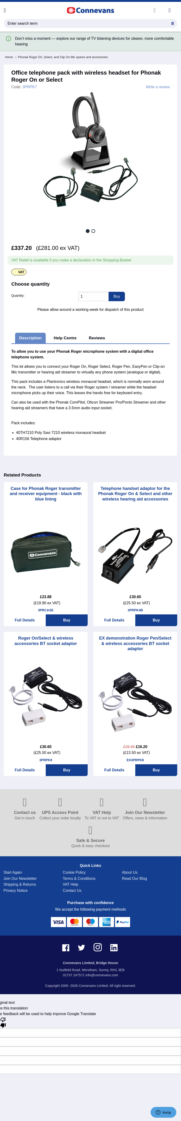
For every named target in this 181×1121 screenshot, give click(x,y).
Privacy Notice (16, 891)
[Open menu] (5, 10)
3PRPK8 (45, 760)
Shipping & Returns (20, 884)
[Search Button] (172, 23)
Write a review (158, 87)
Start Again (13, 872)
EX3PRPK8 (135, 760)
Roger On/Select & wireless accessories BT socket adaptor (45, 641)
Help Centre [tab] (65, 338)
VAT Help (70, 884)
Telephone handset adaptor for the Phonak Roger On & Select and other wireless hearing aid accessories (135, 493)
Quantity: (18, 295)
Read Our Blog (134, 879)
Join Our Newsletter (20, 879)
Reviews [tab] (97, 338)
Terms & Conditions (79, 879)
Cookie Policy (74, 872)
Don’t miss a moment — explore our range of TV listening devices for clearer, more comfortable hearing (94, 41)
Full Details (25, 620)
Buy (66, 620)
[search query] (90, 23)
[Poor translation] (3, 1022)
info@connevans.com (102, 975)
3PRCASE (45, 610)
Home (9, 57)
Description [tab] (30, 338)
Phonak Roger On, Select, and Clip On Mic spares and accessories (61, 57)
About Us (130, 872)
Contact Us (72, 891)
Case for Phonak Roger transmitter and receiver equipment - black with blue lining (46, 493)
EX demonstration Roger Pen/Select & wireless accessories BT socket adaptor (135, 643)
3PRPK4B (135, 610)
